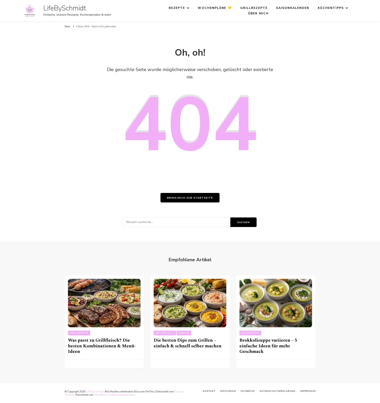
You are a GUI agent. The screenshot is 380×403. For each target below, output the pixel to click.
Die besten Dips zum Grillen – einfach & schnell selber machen (187, 343)
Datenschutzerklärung (122, 394)
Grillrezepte (254, 8)
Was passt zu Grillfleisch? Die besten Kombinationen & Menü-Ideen (102, 346)
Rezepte (177, 8)
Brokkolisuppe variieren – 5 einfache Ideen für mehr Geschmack (268, 346)
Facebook (248, 391)
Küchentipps (331, 8)
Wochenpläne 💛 (215, 8)
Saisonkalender (292, 8)
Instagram (228, 391)
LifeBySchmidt (64, 8)
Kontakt (209, 391)
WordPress (101, 394)
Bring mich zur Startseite (190, 197)
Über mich (258, 13)
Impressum (308, 391)
